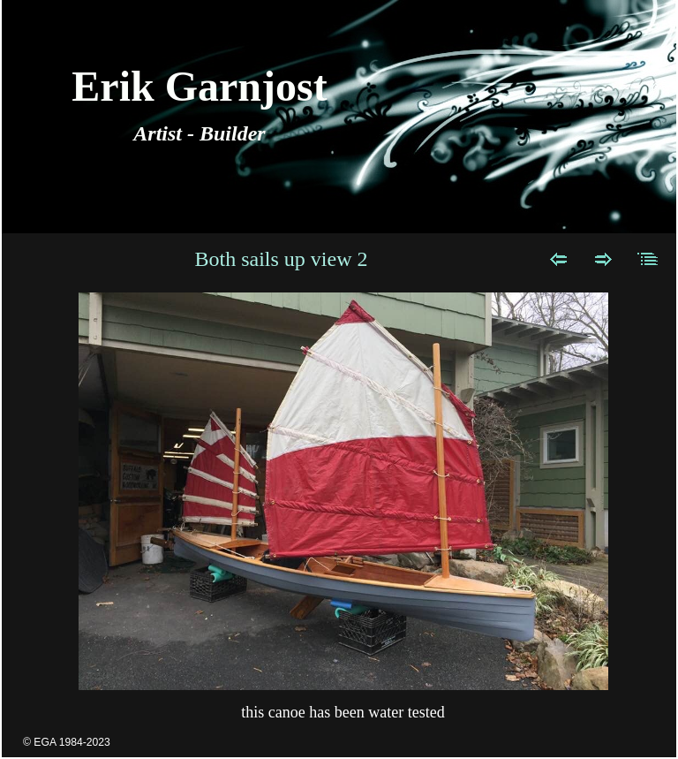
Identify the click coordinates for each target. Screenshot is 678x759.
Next (603, 259)
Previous (558, 259)
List (648, 259)
